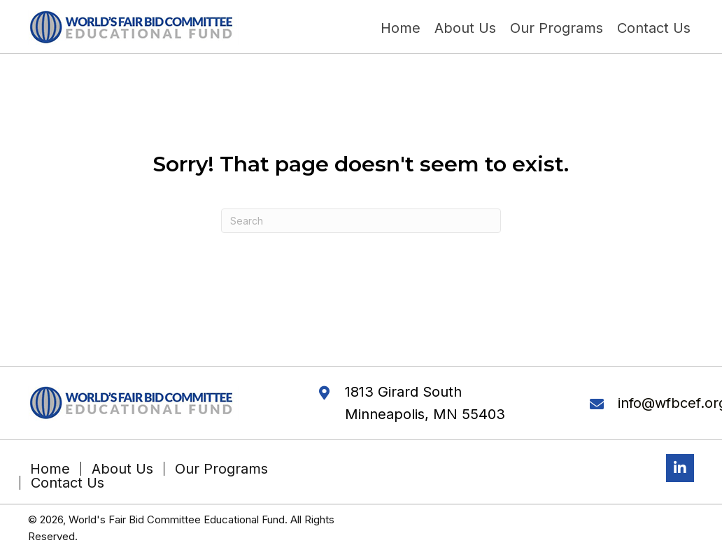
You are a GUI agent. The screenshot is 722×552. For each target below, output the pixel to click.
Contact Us (67, 483)
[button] (680, 468)
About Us (122, 469)
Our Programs (221, 469)
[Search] (361, 220)
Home (50, 469)
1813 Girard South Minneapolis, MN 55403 (425, 403)
